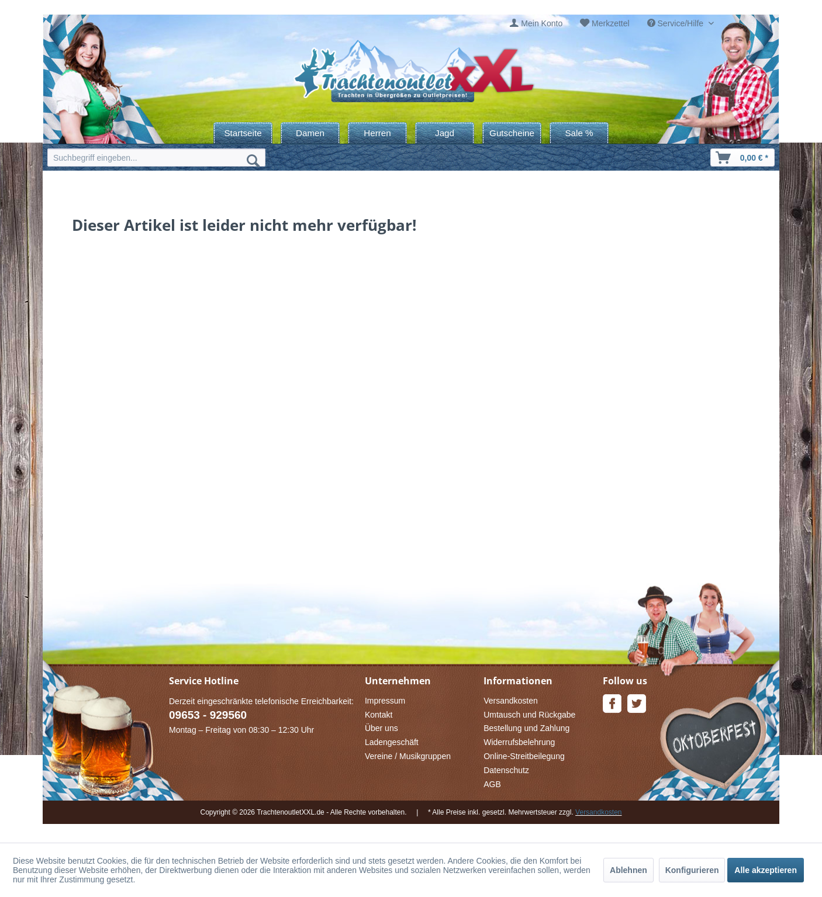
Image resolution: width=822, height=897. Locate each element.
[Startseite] (243, 133)
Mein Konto (541, 23)
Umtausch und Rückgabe (529, 714)
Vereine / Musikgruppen (408, 756)
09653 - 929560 (208, 715)
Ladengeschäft (392, 742)
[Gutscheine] (511, 133)
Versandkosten (510, 700)
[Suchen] (253, 160)
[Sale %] (579, 133)
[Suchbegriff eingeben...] (156, 157)
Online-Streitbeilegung (524, 756)
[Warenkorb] (742, 157)
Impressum (385, 700)
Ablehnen (628, 870)
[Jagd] (444, 133)
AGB (492, 784)
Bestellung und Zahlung (526, 728)
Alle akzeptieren (765, 870)
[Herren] (377, 133)
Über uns (381, 728)
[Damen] (310, 133)
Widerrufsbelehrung (519, 742)
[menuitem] (536, 23)
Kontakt (378, 714)
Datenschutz (506, 770)
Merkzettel (611, 23)
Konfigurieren (692, 870)
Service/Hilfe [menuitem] (676, 23)
